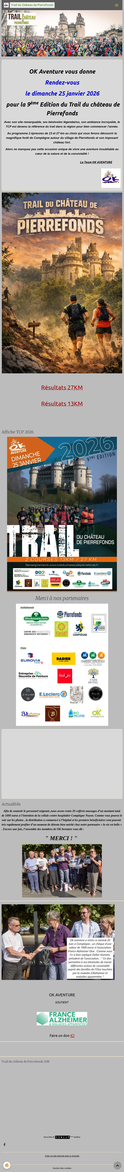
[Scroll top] (118, 1165)
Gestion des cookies (62, 1168)
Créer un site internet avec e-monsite (62, 1156)
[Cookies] (6, 1165)
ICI (72, 1035)
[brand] (29, 5)
